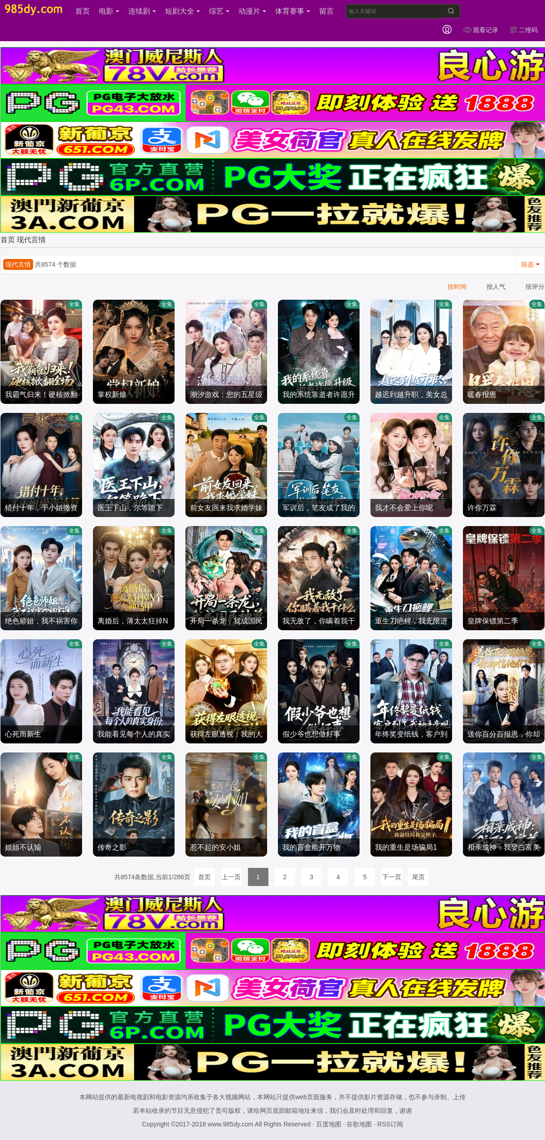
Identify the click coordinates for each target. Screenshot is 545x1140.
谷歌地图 (359, 1124)
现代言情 (31, 240)
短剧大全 (182, 11)
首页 (82, 11)
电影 (109, 11)
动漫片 (252, 11)
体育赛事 (292, 11)
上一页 (231, 877)
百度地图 (328, 1124)
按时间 (457, 286)
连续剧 (142, 11)
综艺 (219, 11)
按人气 (496, 286)
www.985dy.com (230, 1124)
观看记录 (480, 30)
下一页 (391, 877)
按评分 (535, 286)
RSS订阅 (390, 1124)
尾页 (418, 877)
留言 (326, 11)
